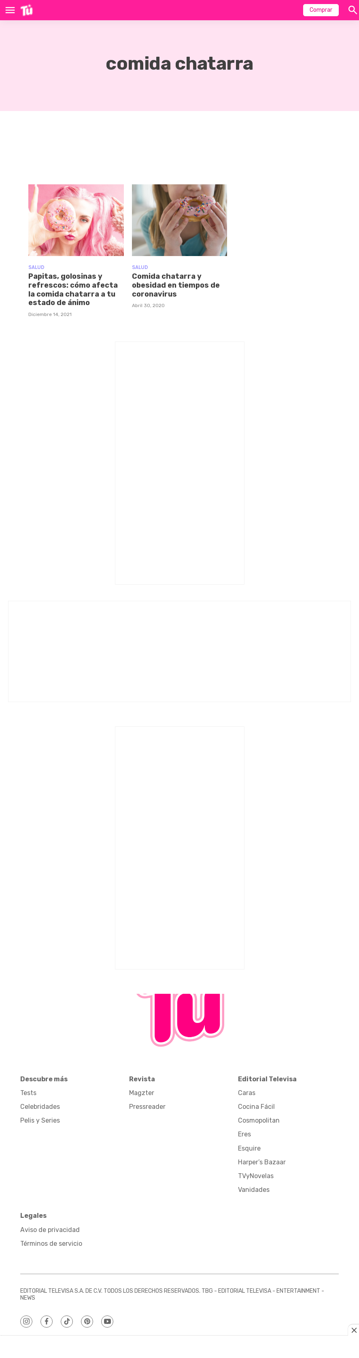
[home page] (26, 10)
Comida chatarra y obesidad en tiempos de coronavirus (176, 285)
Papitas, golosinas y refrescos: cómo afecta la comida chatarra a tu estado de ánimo (73, 289)
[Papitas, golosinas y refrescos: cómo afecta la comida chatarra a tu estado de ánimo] (76, 220)
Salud (36, 267)
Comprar (321, 9)
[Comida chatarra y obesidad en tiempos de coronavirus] (179, 220)
